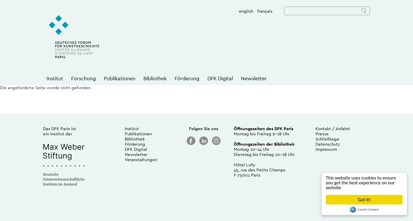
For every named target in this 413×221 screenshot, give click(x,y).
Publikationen (119, 78)
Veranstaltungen (141, 159)
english (246, 11)
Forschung (83, 78)
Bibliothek (155, 78)
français (264, 11)
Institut (54, 78)
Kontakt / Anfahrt (332, 128)
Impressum (326, 149)
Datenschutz (327, 144)
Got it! (364, 200)
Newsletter (254, 78)
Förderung (187, 78)
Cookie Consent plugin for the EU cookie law (364, 209)
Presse (322, 133)
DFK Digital (220, 78)
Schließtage (327, 139)
